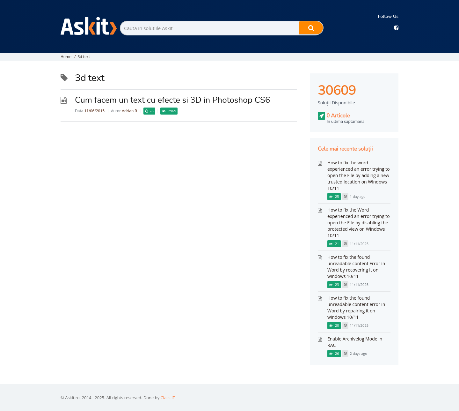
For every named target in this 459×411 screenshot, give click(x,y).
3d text (83, 56)
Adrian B (129, 111)
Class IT (168, 397)
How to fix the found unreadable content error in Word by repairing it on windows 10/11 (356, 307)
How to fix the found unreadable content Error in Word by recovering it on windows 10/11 (356, 266)
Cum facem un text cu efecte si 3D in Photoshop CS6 (172, 100)
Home (66, 56)
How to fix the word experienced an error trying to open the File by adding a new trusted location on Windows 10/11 (358, 175)
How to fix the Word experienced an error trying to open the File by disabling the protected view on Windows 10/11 (358, 222)
